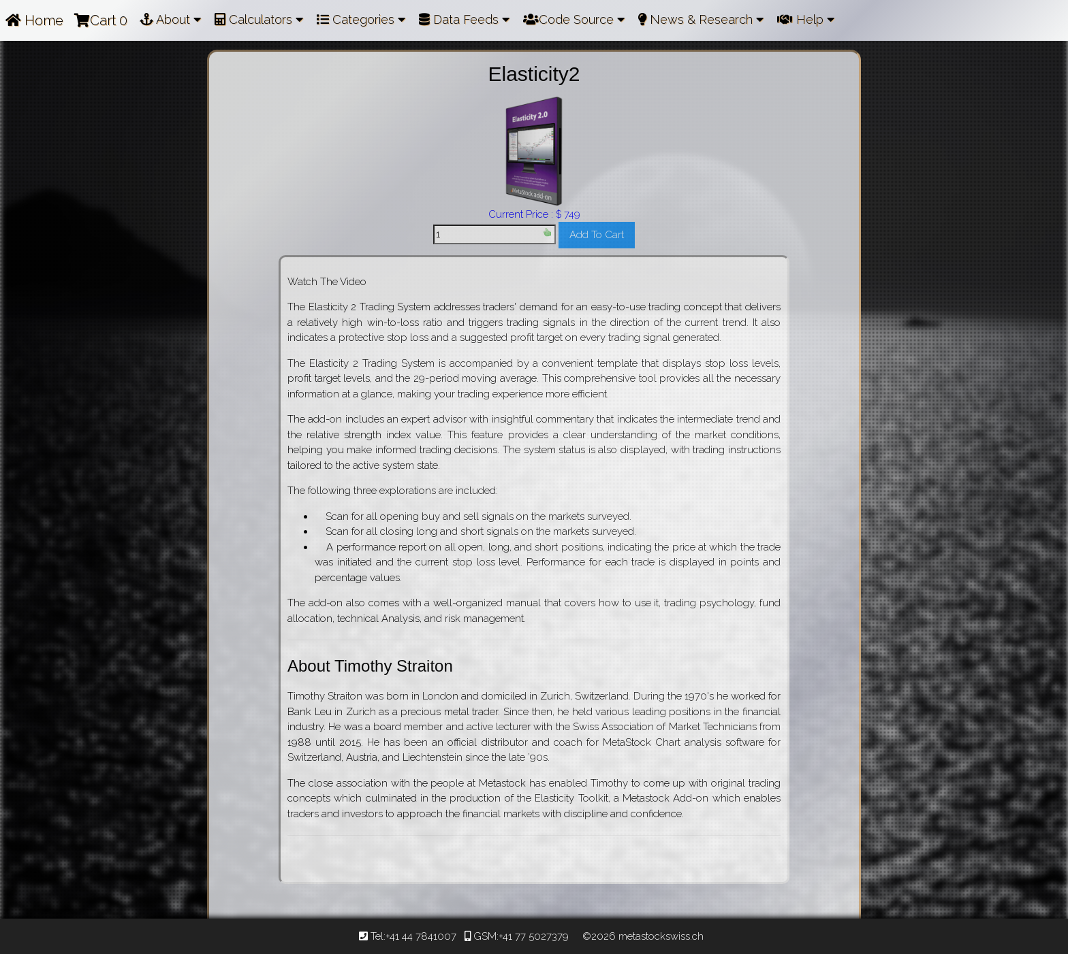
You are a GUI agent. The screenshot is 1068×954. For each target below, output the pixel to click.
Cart (100, 20)
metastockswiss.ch (660, 936)
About (170, 19)
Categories (361, 19)
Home (34, 20)
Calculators (259, 19)
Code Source (574, 19)
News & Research (701, 19)
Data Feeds (464, 19)
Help (805, 19)
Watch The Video (326, 282)
